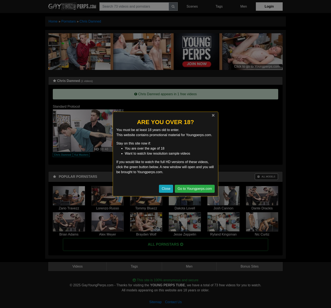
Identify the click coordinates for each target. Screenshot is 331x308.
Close (166, 188)
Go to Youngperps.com (195, 188)
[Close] (213, 115)
